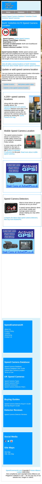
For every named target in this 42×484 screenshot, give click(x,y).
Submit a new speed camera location (16, 88)
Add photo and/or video (26, 84)
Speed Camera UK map (14, 116)
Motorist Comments (11, 385)
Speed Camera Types (11, 381)
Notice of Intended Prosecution (12, 151)
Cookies (7, 333)
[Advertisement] (20, 276)
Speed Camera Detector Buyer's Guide (17, 404)
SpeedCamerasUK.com (14, 470)
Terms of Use (8, 372)
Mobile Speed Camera (21, 38)
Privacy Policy (9, 331)
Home (4, 16)
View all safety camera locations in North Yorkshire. (19, 64)
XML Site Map (9, 454)
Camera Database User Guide (14, 368)
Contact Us (8, 337)
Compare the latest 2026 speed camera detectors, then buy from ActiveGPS (21, 218)
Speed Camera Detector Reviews (15, 414)
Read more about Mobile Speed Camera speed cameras (21, 66)
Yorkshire (29, 16)
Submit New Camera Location (14, 370)
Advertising (8, 335)
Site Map (7, 452)
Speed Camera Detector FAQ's (14, 387)
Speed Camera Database (15, 16)
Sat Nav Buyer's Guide (12, 406)
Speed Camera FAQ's (11, 383)
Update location (9, 84)
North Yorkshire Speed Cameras (19, 17)
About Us (7, 329)
